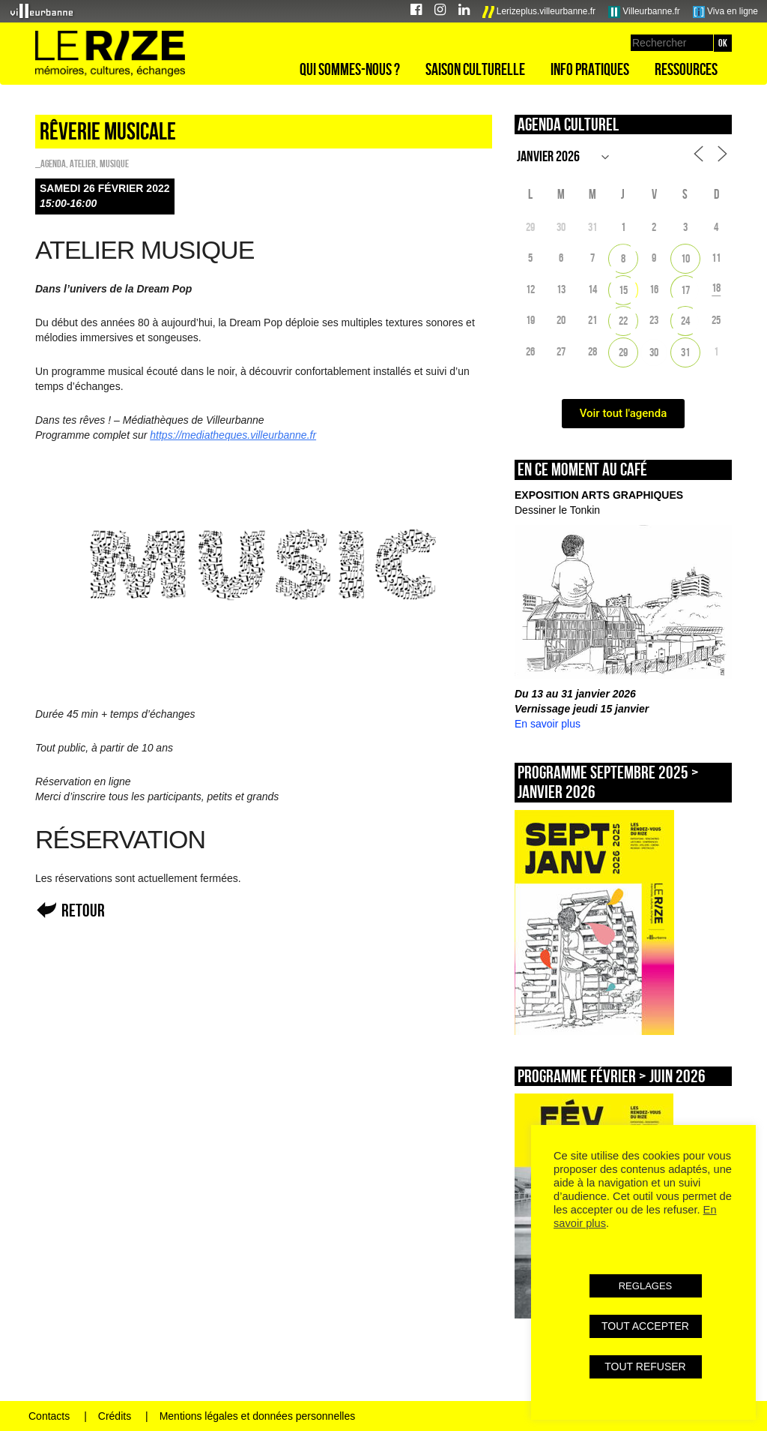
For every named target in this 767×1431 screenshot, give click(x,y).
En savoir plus (547, 724)
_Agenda (50, 164)
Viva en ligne (725, 12)
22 (623, 320)
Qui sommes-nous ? (350, 69)
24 (685, 320)
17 (685, 290)
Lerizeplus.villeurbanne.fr (539, 12)
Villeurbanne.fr (644, 12)
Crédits (114, 1416)
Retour (83, 910)
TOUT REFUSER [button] (644, 1366)
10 (685, 258)
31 (685, 352)
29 (623, 352)
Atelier (83, 164)
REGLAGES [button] (646, 1286)
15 (623, 290)
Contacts (49, 1416)
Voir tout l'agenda (623, 413)
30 (653, 352)
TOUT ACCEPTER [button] (645, 1326)
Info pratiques (590, 69)
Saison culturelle (475, 69)
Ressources (686, 69)
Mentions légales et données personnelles (258, 1416)
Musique (114, 164)
